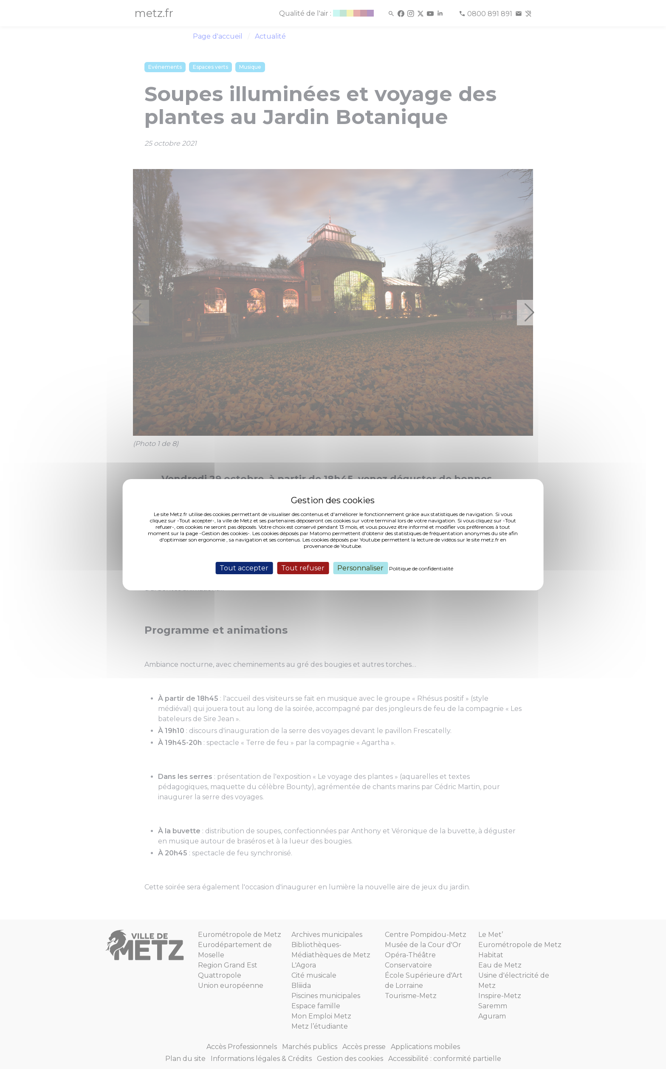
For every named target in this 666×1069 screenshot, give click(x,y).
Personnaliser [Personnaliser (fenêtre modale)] (360, 568)
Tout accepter (244, 568)
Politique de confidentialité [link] (421, 568)
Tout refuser (303, 568)
